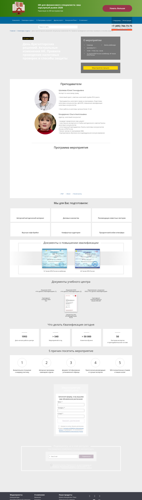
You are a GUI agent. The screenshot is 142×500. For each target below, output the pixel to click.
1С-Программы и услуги (44, 20)
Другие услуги (58, 20)
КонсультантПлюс (71, 20)
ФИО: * (60, 402)
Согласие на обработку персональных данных (71, 465)
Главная (12, 31)
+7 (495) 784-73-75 (122, 26)
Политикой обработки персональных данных (71, 431)
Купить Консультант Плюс (67, 497)
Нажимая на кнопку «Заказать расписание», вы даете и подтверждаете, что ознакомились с (71, 428)
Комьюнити (16, 20)
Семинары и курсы (28, 20)
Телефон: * (61, 407)
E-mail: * (60, 413)
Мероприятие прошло (100, 68)
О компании (83, 20)
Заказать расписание (71, 421)
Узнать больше (117, 8)
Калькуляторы (14, 497)
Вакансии (37, 497)
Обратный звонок (121, 30)
